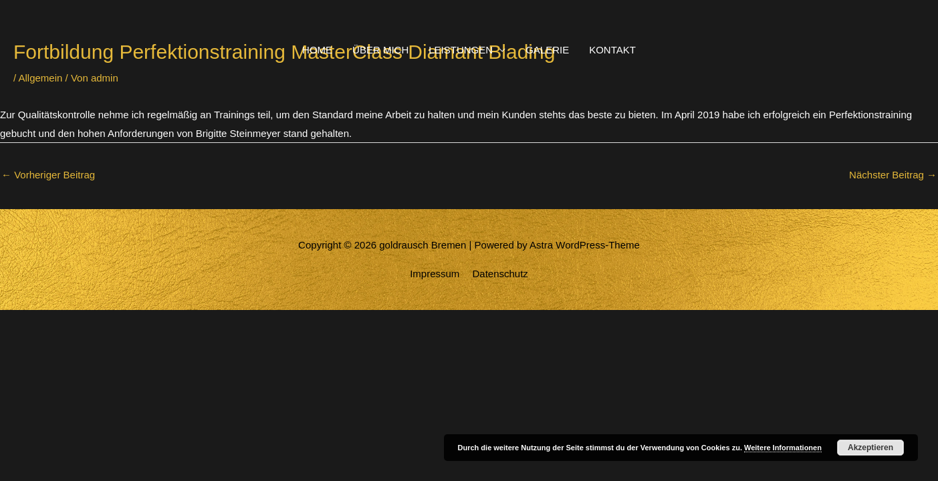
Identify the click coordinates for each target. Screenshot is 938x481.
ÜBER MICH (380, 49)
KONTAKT (612, 49)
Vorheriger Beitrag (48, 174)
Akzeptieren (870, 447)
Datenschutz (499, 273)
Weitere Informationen (783, 448)
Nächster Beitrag (893, 174)
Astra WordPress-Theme (585, 245)
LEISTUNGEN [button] (461, 49)
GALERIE (547, 49)
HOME (317, 49)
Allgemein (41, 78)
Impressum (434, 273)
